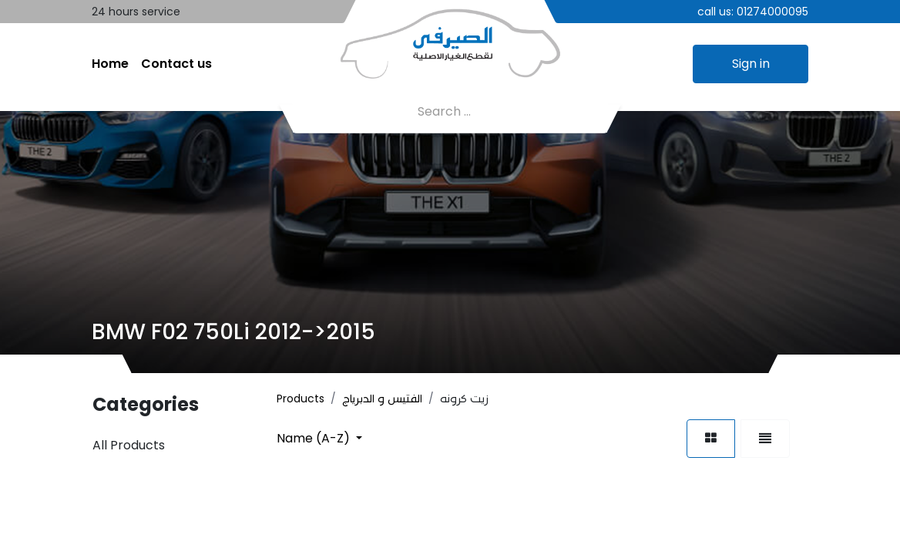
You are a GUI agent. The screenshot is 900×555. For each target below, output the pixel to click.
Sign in (751, 63)
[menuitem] (110, 64)
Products (300, 398)
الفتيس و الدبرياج (382, 398)
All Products (128, 445)
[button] (319, 438)
